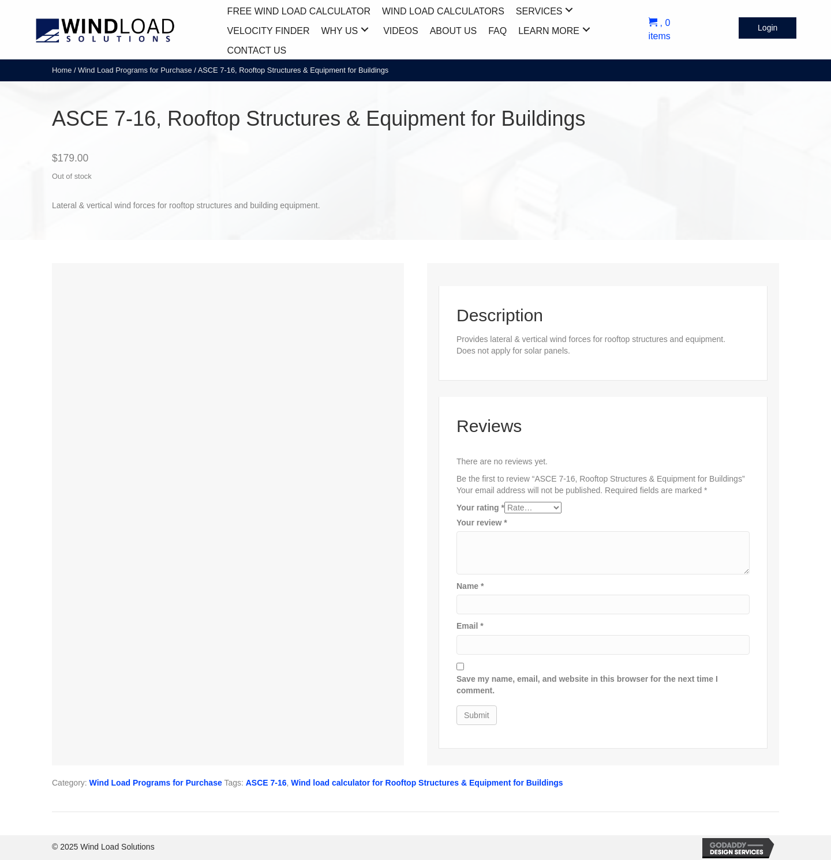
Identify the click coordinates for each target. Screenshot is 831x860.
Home (62, 70)
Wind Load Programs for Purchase (135, 70)
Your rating (480, 507)
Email (470, 625)
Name (470, 586)
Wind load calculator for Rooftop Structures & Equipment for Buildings (427, 782)
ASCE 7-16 (266, 782)
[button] (569, 10)
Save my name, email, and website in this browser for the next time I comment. (587, 684)
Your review (481, 522)
